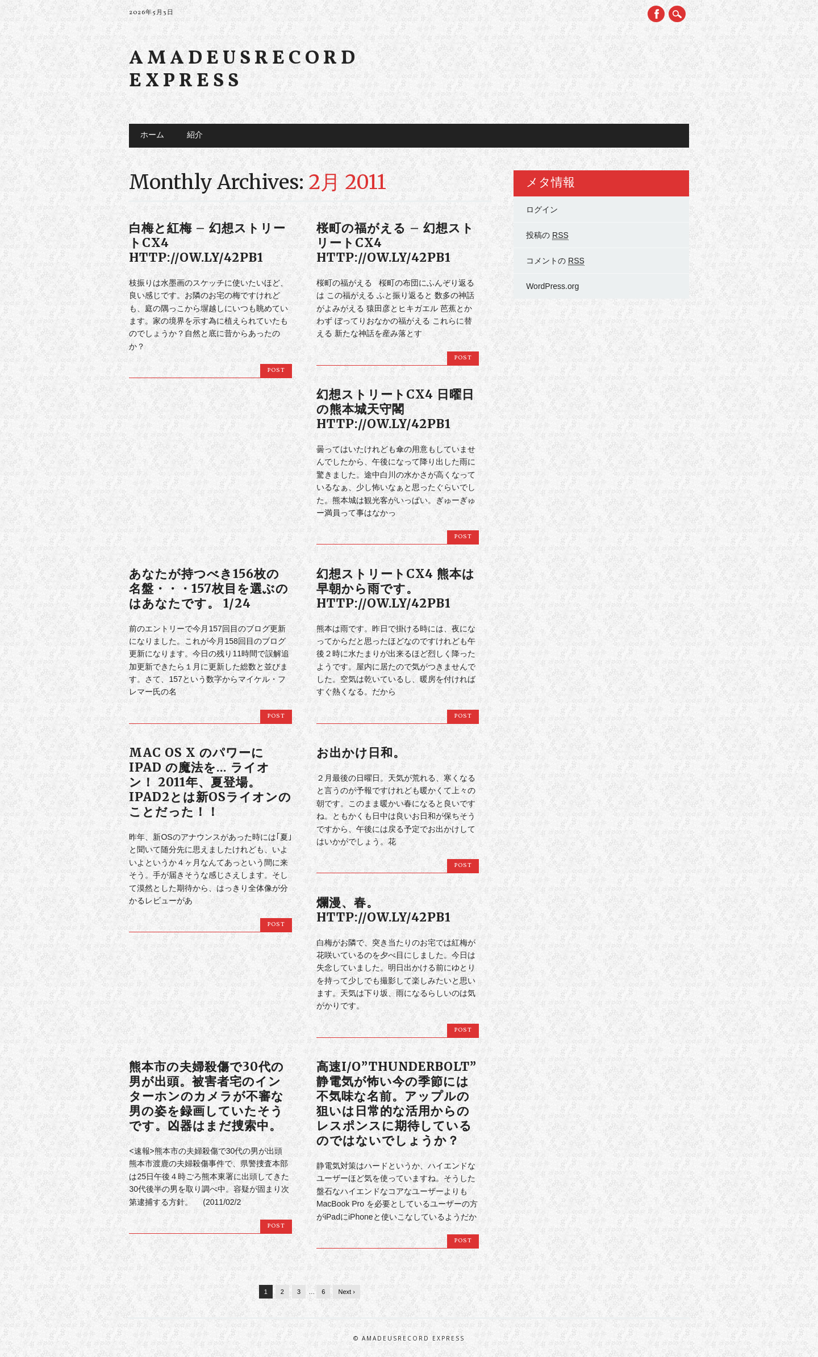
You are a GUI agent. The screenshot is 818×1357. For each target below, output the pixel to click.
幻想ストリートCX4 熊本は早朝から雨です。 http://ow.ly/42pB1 (395, 588)
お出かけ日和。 (361, 752)
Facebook (656, 14)
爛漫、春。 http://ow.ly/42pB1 (383, 910)
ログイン (542, 209)
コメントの (555, 261)
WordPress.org (552, 286)
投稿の (547, 235)
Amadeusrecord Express (244, 70)
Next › (346, 1291)
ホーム (152, 135)
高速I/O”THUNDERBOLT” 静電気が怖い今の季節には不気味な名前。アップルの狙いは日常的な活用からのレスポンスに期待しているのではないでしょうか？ (396, 1103)
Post (276, 370)
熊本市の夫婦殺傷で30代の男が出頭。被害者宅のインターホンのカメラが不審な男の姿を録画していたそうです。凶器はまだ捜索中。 (206, 1096)
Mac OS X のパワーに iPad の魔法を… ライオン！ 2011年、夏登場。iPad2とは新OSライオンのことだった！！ (210, 782)
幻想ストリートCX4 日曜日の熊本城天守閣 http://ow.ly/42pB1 (395, 409)
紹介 (195, 135)
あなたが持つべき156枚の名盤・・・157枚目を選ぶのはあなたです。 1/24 (209, 588)
